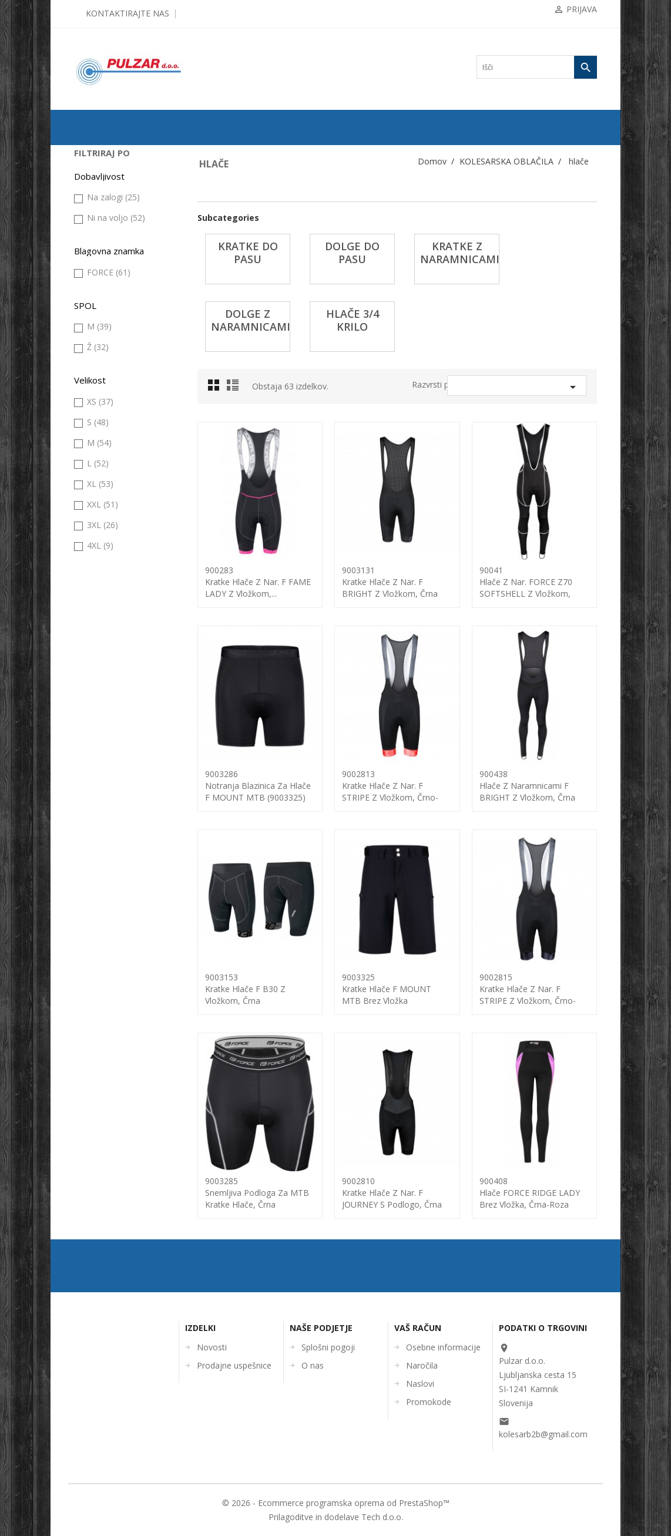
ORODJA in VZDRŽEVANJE (104, 702)
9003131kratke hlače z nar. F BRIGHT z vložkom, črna (390, 581)
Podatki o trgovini (543, 1327)
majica (95, 492)
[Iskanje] (537, 67)
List (234, 388)
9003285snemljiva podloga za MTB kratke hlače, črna (257, 1192)
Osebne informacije (443, 1347)
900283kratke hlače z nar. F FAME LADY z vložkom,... (258, 581)
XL (100, 1101)
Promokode (428, 1401)
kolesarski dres (107, 623)
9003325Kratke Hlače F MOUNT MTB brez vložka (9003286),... (386, 995)
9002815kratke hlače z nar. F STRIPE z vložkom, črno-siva (527, 995)
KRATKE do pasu (115, 398)
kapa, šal (98, 360)
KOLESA (94, 173)
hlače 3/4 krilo (110, 473)
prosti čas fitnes (108, 548)
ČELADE (94, 642)
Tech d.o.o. (382, 1516)
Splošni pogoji (328, 1347)
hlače (93, 379)
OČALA (92, 661)
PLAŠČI (92, 192)
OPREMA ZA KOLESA (114, 257)
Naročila (422, 1365)
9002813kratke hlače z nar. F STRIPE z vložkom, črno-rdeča (390, 791)
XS (100, 1019)
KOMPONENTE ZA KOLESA (109, 234)
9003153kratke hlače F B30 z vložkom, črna (245, 989)
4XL (100, 1163)
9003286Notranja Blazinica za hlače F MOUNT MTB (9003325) (258, 785)
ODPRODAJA (101, 154)
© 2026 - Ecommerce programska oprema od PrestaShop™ (335, 1502)
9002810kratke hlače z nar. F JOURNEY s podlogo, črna (392, 1192)
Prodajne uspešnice (234, 1365)
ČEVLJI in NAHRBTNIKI (118, 679)
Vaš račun (417, 1327)
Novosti (212, 1347)
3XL (102, 1142)
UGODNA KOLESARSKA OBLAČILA (119, 749)
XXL (102, 1122)
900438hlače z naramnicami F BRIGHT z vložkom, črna (527, 785)
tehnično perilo (107, 586)
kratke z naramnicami (120, 435)
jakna (93, 341)
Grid (217, 388)
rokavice (98, 567)
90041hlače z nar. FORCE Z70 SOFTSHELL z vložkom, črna (525, 587)
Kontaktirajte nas (127, 13)
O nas (312, 1365)
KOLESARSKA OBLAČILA (103, 280)
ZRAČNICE (97, 211)
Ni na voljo (116, 835)
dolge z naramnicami (119, 454)
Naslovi (420, 1383)
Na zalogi (113, 815)
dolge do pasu (109, 416)
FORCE (108, 890)
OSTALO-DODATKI (110, 726)
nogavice (99, 510)
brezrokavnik (104, 304)
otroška (96, 529)
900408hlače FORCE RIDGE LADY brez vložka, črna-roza (529, 1192)
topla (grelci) (104, 604)
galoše (95, 322)
